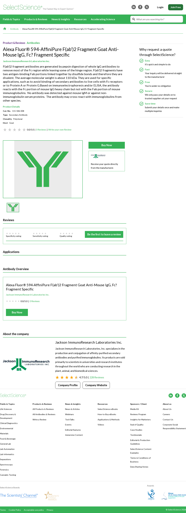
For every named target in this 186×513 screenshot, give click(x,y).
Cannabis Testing (8, 475)
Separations (5, 459)
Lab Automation (7, 449)
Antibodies (33, 42)
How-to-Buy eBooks (107, 414)
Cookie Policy (15, 510)
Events (68, 424)
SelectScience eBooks (108, 409)
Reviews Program (138, 414)
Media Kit (134, 409)
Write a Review (39, 419)
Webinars (69, 414)
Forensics (4, 469)
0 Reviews (41, 129)
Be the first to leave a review (104, 234)
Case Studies (136, 430)
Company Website (96, 385)
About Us (167, 409)
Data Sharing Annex (139, 466)
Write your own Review (59, 129)
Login (160, 7)
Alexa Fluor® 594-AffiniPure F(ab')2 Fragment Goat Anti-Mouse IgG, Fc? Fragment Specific (63, 29)
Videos (101, 424)
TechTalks (69, 419)
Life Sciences (6, 409)
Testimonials (136, 435)
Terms (3, 510)
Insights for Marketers (140, 419)
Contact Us (168, 419)
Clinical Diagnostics (9, 423)
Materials (4, 433)
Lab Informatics (7, 454)
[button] (13, 207)
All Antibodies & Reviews (44, 414)
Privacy (50, 510)
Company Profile (68, 385)
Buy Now (106, 145)
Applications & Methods (109, 419)
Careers (166, 414)
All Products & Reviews (43, 409)
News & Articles (72, 409)
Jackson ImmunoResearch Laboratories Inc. (26, 61)
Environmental (6, 428)
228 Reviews (97, 377)
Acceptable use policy (34, 510)
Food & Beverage (8, 438)
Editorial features (73, 430)
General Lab (5, 444)
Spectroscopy (6, 464)
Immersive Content (74, 435)
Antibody (14, 29)
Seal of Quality (136, 424)
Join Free (175, 7)
